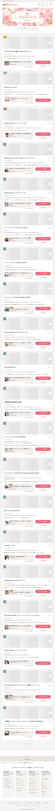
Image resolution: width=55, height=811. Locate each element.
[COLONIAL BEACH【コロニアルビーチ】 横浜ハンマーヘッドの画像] (27, 676)
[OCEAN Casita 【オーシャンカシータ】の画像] (27, 115)
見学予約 (43, 66)
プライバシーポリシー (23, 802)
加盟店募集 (46, 802)
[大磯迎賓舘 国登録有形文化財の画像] (27, 394)
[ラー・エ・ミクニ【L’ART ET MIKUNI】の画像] (27, 428)
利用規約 (12, 802)
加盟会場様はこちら (39, 802)
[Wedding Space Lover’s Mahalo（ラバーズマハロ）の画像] (27, 149)
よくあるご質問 (35, 805)
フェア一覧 (43, 62)
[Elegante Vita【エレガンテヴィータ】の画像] (27, 184)
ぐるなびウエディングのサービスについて (24, 805)
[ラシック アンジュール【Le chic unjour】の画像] (27, 219)
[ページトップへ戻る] (27, 758)
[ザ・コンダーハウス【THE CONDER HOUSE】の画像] (27, 289)
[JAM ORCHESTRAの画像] (27, 359)
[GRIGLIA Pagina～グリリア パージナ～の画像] (27, 642)
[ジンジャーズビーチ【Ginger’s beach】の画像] (27, 254)
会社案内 (8, 802)
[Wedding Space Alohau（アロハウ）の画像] (27, 572)
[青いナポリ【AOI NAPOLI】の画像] (27, 502)
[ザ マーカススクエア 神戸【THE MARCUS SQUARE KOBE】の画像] (27, 464)
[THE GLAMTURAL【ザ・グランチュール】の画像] (27, 324)
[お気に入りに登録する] (49, 51)
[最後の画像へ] (50, 42)
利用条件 (17, 802)
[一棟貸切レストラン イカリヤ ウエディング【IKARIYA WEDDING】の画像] (27, 713)
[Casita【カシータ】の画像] (27, 537)
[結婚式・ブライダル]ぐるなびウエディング (10, 762)
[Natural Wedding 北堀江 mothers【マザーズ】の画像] (27, 43)
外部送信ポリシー (32, 802)
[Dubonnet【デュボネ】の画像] (27, 79)
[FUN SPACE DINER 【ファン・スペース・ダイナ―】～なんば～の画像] (27, 607)
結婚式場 (20, 762)
